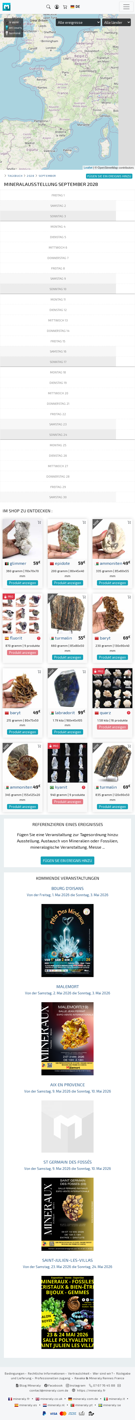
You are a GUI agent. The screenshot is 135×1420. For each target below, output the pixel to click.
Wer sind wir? (103, 1373)
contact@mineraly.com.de (48, 1390)
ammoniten (108, 563)
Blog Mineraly (28, 1385)
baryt (103, 637)
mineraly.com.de (83, 1398)
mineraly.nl (54, 1405)
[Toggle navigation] (126, 7)
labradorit (62, 712)
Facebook (53, 1385)
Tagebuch (15, 175)
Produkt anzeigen (22, 583)
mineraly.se (109, 1405)
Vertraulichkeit (78, 1373)
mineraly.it (115, 1398)
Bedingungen (14, 1373)
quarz (103, 712)
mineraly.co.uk (49, 1398)
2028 (30, 175)
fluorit (13, 637)
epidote (60, 563)
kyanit (58, 786)
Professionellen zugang (53, 1378)
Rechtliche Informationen (46, 1373)
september (47, 175)
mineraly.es (26, 1405)
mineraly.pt (81, 1405)
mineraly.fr (19, 1398)
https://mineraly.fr (91, 1390)
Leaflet (88, 167)
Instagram (75, 1385)
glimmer (15, 563)
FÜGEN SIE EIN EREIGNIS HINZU (67, 860)
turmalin (61, 637)
